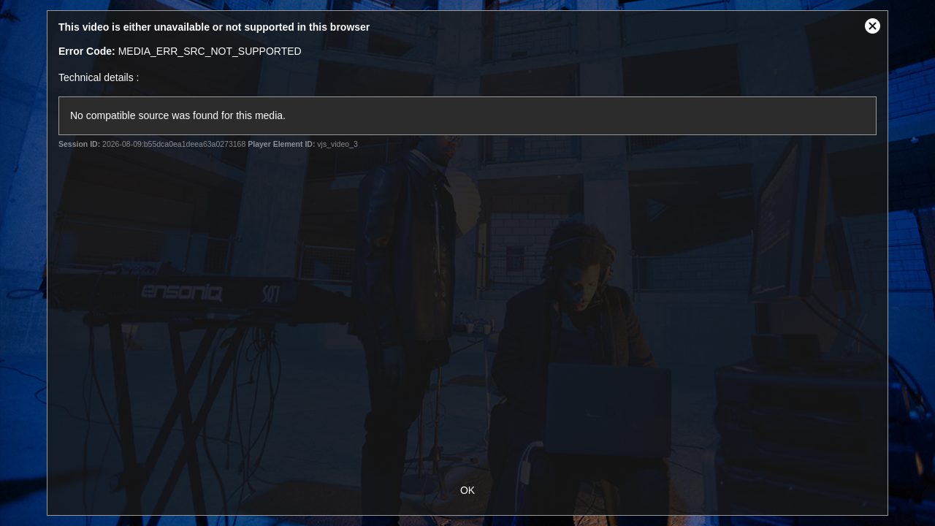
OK (467, 490)
